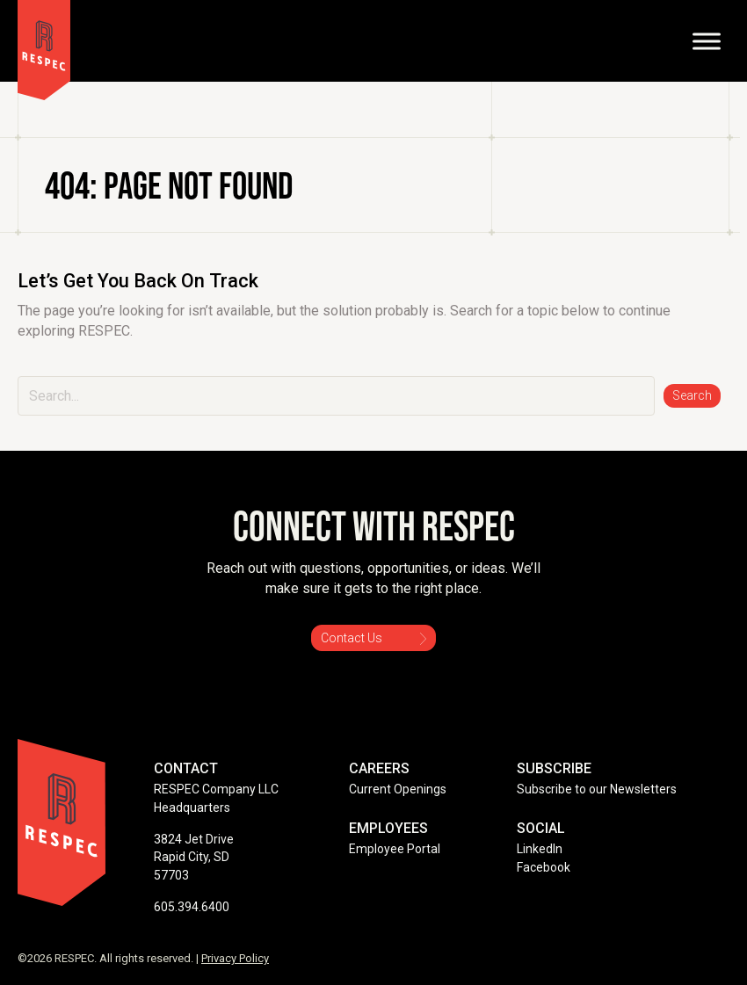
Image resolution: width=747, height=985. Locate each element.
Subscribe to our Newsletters (597, 789)
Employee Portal (394, 849)
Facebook (543, 867)
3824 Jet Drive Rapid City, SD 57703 (194, 857)
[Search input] (336, 396)
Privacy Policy (235, 958)
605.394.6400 (191, 907)
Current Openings (397, 789)
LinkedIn (539, 849)
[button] (692, 396)
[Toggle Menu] (707, 41)
